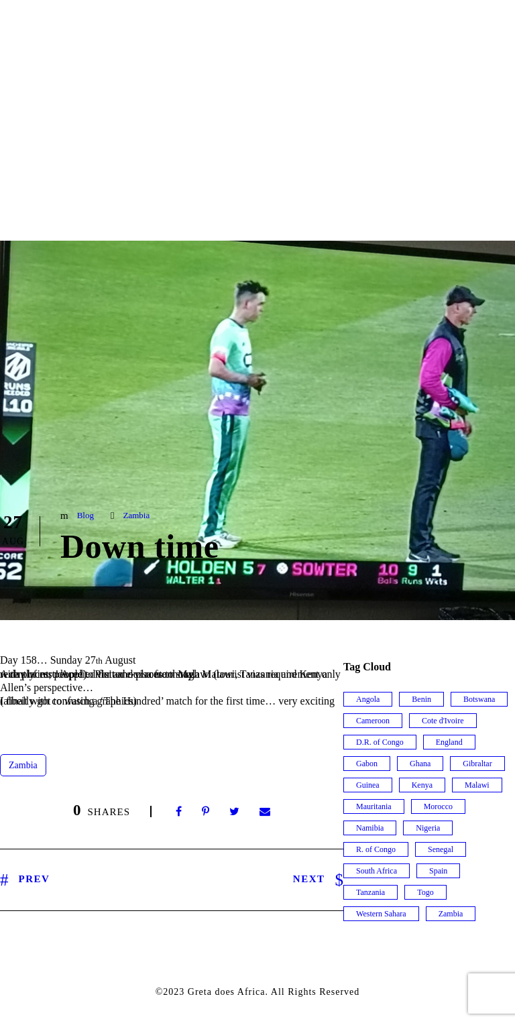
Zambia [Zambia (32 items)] (451, 913)
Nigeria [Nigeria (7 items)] (428, 828)
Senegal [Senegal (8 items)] (440, 849)
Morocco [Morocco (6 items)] (438, 806)
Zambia (136, 515)
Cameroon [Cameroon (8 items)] (373, 720)
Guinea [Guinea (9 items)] (368, 785)
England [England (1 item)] (449, 742)
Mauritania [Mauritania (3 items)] (374, 806)
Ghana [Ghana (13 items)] (420, 763)
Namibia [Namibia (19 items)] (370, 828)
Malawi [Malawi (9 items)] (477, 785)
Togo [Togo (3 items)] (425, 892)
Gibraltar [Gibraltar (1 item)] (477, 763)
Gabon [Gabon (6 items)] (367, 763)
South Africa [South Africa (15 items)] (376, 871)
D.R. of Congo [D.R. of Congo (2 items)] (380, 742)
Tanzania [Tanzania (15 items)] (370, 892)
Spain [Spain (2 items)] (438, 871)
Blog (85, 515)
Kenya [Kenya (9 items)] (422, 785)
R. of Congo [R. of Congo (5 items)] (376, 849)
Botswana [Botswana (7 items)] (479, 699)
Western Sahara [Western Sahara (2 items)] (381, 913)
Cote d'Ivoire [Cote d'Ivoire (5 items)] (442, 720)
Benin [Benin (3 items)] (421, 699)
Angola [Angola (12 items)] (368, 699)
